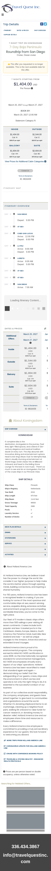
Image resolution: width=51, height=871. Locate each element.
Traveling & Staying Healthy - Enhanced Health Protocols (23, 760)
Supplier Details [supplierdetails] (10, 35)
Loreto (20, 258)
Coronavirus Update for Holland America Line (25, 747)
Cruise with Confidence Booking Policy (23, 754)
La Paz (20, 246)
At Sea (20, 227)
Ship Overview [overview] (40, 30)
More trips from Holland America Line (23, 740)
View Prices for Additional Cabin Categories (25, 161)
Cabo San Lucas (25, 233)
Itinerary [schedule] (7, 30)
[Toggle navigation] (3, 15)
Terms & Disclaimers (25, 176)
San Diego (22, 214)
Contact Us (25, 171)
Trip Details (11, 24)
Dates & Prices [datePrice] (23, 30)
